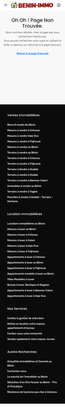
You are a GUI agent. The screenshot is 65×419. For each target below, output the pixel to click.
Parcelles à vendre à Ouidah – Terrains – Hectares (30, 199)
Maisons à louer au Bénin (21, 229)
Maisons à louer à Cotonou (22, 234)
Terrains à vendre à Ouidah (22, 174)
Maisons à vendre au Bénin (22, 147)
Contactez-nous (16, 371)
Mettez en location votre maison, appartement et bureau (26, 326)
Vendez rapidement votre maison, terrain (31, 339)
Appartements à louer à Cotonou (26, 257)
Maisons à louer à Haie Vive (22, 245)
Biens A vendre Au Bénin (21, 124)
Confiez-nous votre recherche (24, 333)
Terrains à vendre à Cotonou (23, 158)
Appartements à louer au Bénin (25, 262)
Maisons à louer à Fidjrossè (22, 251)
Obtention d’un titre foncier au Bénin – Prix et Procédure (32, 384)
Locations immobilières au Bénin (26, 223)
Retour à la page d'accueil (33, 53)
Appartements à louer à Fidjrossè (26, 268)
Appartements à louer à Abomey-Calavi (30, 290)
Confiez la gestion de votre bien (25, 318)
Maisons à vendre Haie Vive (23, 136)
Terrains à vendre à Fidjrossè (24, 163)
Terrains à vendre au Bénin (22, 152)
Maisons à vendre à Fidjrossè (24, 141)
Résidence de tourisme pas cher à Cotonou (32, 392)
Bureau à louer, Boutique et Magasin (28, 284)
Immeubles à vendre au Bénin (24, 186)
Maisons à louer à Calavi (21, 240)
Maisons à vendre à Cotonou (23, 130)
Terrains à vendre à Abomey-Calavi (27, 180)
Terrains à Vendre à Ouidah (22, 169)
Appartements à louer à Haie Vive (26, 296)
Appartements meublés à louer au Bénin (30, 273)
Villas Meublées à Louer (20, 279)
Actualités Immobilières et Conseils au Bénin (29, 363)
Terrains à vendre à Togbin (22, 191)
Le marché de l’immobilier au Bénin (27, 376)
